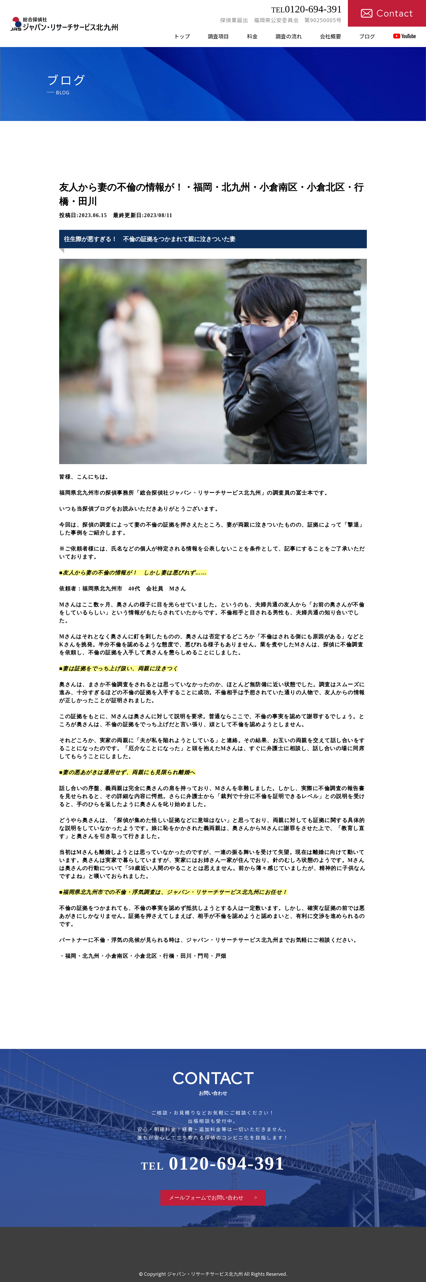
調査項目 (218, 36)
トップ (182, 36)
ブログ (367, 36)
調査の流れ (288, 36)
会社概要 (330, 36)
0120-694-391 (306, 9)
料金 (252, 36)
